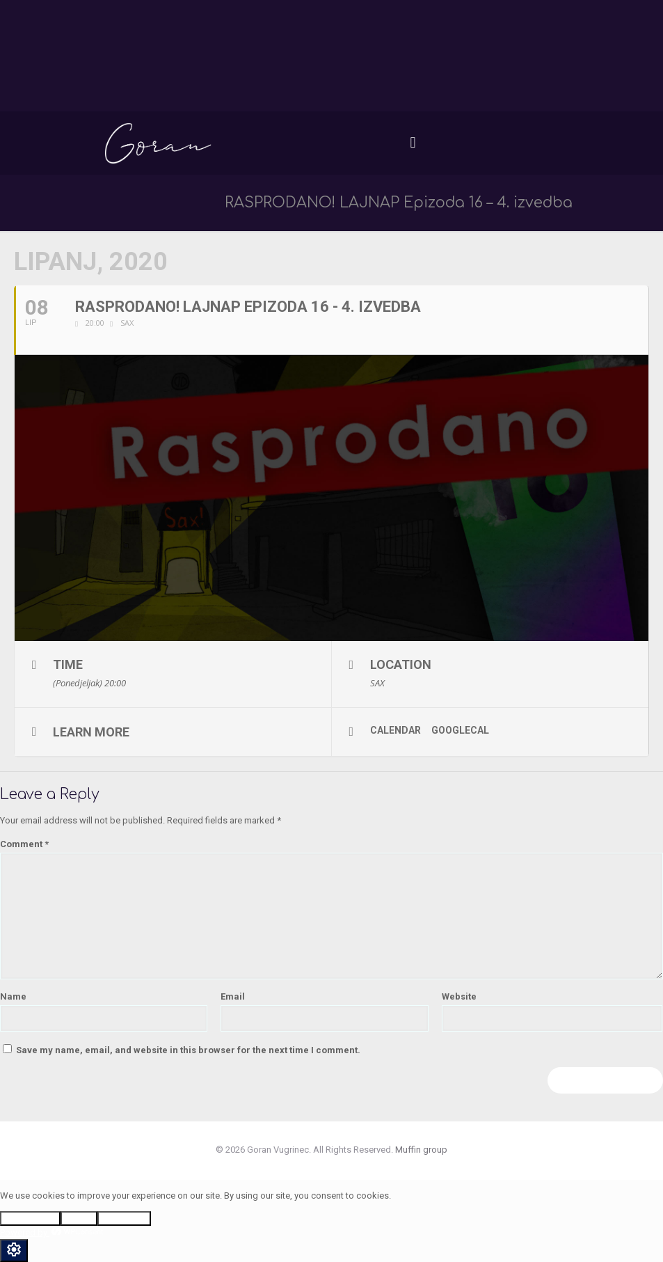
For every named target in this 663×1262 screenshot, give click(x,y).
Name (13, 996)
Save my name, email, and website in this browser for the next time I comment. (188, 1050)
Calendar (395, 730)
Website (459, 996)
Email (233, 996)
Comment (24, 844)
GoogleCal (460, 730)
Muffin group (421, 1149)
